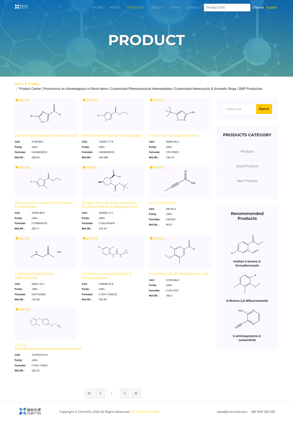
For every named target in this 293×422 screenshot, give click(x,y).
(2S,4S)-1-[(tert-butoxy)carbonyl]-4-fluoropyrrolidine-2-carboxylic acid (109, 205)
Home (98, 10)
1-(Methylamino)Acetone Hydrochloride (35, 276)
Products (247, 151)
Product (135, 10)
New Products (247, 181)
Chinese (258, 10)
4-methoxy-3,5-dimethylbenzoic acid (179, 274)
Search (264, 109)
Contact (194, 10)
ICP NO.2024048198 (144, 412)
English (271, 10)
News (115, 10)
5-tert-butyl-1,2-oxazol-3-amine (173, 136)
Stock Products (247, 166)
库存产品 (23, 100)
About (157, 10)
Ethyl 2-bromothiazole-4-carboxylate (111, 136)
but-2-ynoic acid (162, 203)
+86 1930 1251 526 (262, 412)
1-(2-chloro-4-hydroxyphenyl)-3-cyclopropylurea (107, 276)
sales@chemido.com (232, 412)
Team (174, 10)
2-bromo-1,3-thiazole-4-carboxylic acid (46, 136)
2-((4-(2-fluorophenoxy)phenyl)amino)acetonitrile (48, 347)
